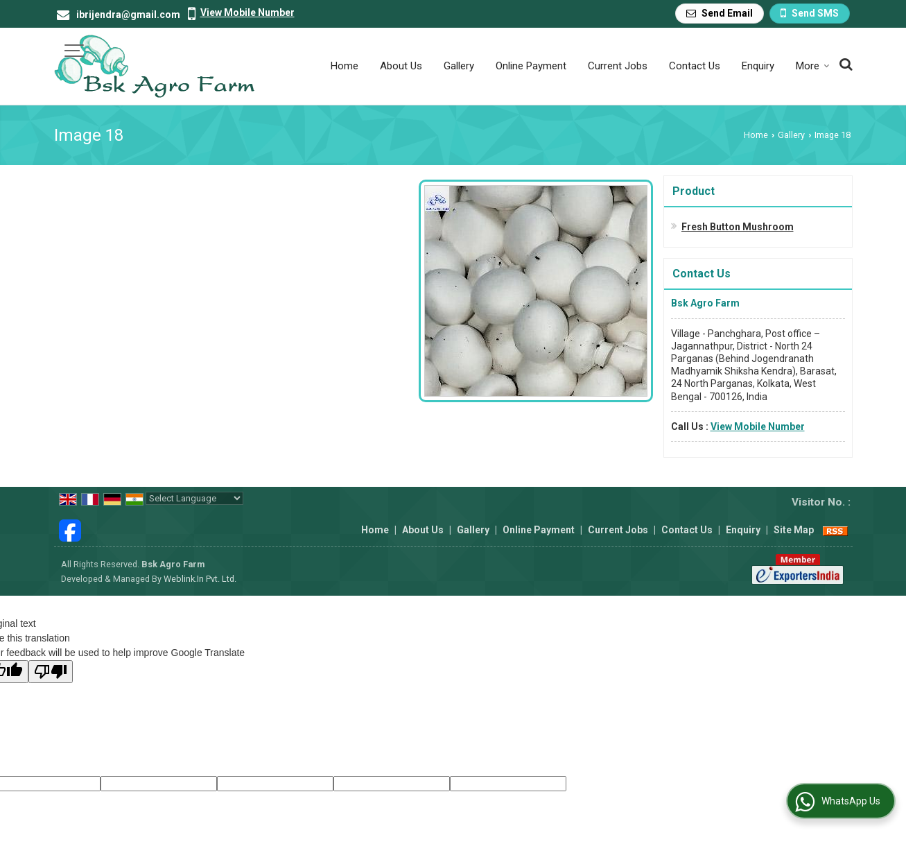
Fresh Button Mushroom (737, 226)
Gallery (459, 66)
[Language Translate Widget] (194, 498)
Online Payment (531, 66)
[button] (247, 12)
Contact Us (694, 66)
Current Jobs (617, 66)
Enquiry (758, 66)
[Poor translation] (50, 671)
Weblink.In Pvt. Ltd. (200, 579)
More (813, 66)
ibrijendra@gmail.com (128, 14)
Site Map (794, 529)
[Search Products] (844, 64)
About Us (401, 66)
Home (344, 66)
